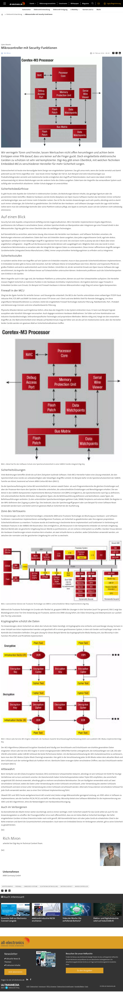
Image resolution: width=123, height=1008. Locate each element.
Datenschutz (34, 986)
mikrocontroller (81, 886)
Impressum (42, 986)
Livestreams (63, 3)
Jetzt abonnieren (15, 972)
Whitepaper (75, 3)
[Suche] (92, 4)
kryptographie (7, 886)
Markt (99, 9)
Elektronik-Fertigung (60, 9)
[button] (118, 913)
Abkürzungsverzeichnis (47, 3)
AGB (27, 986)
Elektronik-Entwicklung (42, 9)
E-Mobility (74, 9)
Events (32, 3)
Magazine (85, 3)
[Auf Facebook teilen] (113, 53)
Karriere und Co (88, 9)
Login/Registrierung (114, 3)
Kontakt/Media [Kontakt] (79, 986)
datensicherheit (66, 886)
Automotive (26, 9)
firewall (18, 886)
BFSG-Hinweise (51, 986)
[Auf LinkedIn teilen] (120, 53)
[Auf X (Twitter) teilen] (116, 53)
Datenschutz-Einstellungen (65, 986)
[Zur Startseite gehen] (17, 3)
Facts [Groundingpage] (86, 986)
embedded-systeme (31, 886)
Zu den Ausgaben (84, 970)
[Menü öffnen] (5, 3)
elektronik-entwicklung (49, 886)
